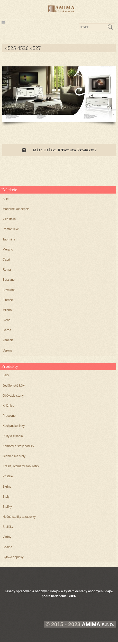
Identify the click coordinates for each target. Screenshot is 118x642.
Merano (8, 249)
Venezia (8, 340)
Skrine (7, 486)
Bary (6, 375)
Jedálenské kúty (14, 385)
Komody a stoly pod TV (18, 446)
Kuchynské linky (14, 426)
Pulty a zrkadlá (13, 436)
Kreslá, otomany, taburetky (21, 466)
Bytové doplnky (13, 557)
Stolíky (7, 506)
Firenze (8, 300)
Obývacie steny (13, 395)
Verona (7, 350)
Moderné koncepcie (16, 209)
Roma (7, 269)
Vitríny (7, 537)
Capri (6, 259)
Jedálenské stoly (14, 456)
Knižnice (8, 405)
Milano (7, 310)
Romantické (11, 229)
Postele (8, 476)
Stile (5, 199)
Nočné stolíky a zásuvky (19, 517)
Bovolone (9, 290)
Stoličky (8, 527)
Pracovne (9, 416)
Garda (7, 330)
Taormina (9, 239)
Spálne (7, 547)
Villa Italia (9, 219)
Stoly (6, 496)
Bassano (9, 279)
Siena (7, 320)
